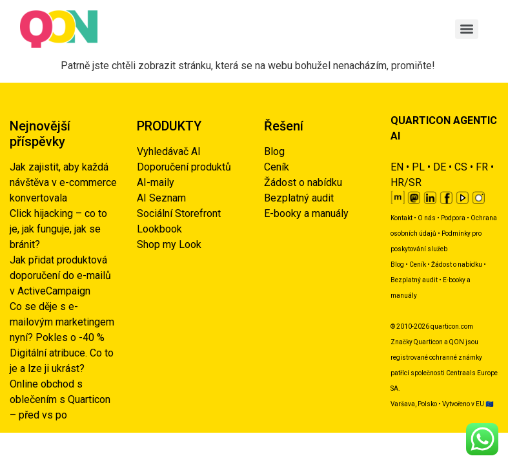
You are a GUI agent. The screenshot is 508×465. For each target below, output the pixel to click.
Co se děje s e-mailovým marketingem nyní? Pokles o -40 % (62, 322)
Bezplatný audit (299, 198)
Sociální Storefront (179, 213)
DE (439, 167)
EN (397, 167)
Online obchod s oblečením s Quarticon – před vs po (60, 399)
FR (482, 167)
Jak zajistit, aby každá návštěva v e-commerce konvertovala (63, 182)
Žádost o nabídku (303, 182)
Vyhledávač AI (169, 151)
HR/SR (406, 182)
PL (418, 167)
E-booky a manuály (306, 213)
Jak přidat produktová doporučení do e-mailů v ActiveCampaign (60, 275)
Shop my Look (169, 244)
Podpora (453, 218)
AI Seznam (161, 198)
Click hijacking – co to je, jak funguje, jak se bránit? (58, 229)
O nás (427, 218)
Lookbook (159, 229)
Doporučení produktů (184, 167)
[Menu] (466, 29)
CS (460, 167)
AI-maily (155, 182)
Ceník (276, 167)
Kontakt (401, 218)
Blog (274, 151)
